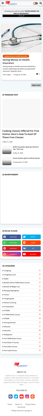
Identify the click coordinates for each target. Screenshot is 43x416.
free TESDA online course (22, 338)
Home (10, 404)
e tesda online (22, 307)
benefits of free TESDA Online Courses (22, 283)
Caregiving (22, 271)
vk (33, 248)
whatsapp (13, 242)
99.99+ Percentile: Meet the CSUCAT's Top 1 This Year (26, 148)
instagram (13, 254)
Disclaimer (21, 407)
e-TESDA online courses (22, 315)
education (22, 330)
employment (22, 334)
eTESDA (22, 318)
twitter (33, 237)
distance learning (22, 302)
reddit (33, 242)
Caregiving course (22, 275)
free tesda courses (22, 350)
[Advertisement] (21, 200)
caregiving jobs (22, 298)
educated (22, 327)
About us (18, 404)
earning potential (22, 322)
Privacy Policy (30, 404)
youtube (33, 254)
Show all (21, 16)
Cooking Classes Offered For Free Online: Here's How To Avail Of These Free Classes (20, 134)
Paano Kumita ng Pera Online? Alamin (26, 158)
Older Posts (36, 85)
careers (22, 295)
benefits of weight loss (22, 287)
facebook (13, 237)
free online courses (22, 346)
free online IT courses (22, 342)
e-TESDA (22, 310)
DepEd (22, 279)
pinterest (13, 248)
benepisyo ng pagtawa (22, 290)
